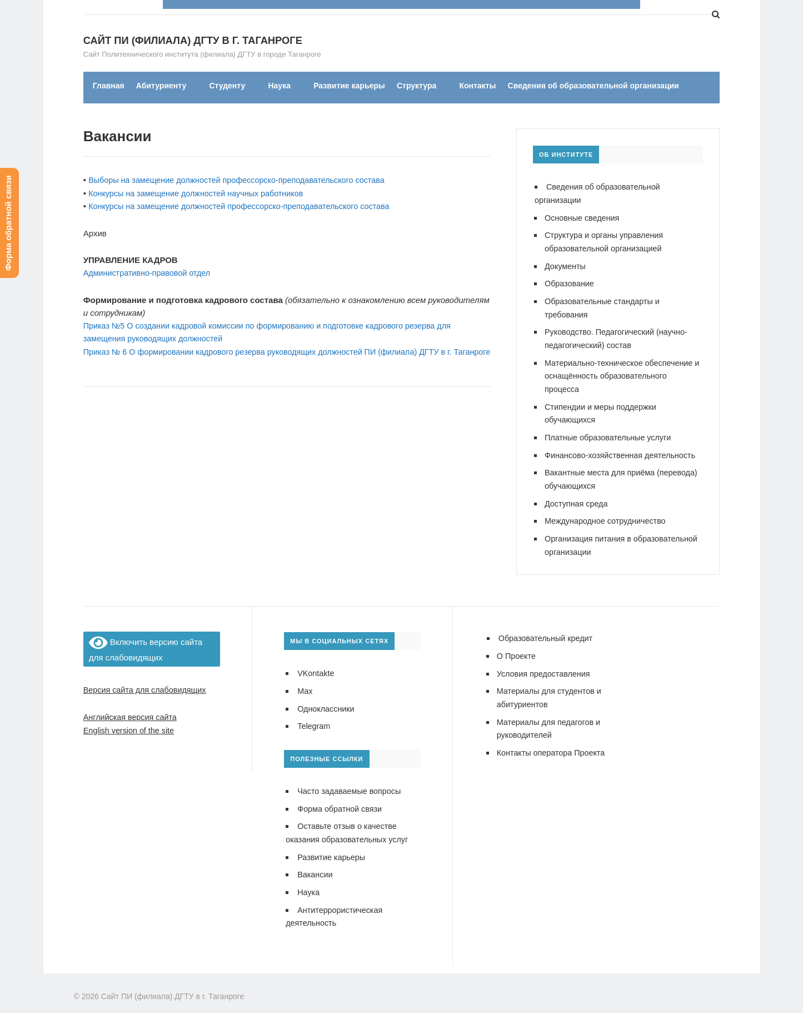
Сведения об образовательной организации (593, 86)
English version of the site (130, 721)
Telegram (314, 717)
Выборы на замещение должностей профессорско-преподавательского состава (243, 180)
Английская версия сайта (132, 708)
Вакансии (315, 863)
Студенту (227, 86)
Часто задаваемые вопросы (351, 781)
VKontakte (316, 665)
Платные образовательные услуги (611, 432)
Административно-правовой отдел (149, 272)
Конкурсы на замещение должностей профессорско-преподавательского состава (245, 206)
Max (305, 682)
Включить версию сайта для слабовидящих (145, 640)
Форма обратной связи (341, 798)
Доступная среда (578, 496)
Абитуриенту (161, 86)
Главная (108, 86)
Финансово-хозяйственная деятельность (623, 449)
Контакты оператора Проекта (553, 742)
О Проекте (517, 647)
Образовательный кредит (547, 630)
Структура (416, 86)
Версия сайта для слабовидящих (147, 682)
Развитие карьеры (349, 86)
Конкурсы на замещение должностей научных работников (200, 193)
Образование (570, 282)
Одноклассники (327, 699)
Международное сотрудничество (608, 514)
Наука (279, 86)
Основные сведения (584, 217)
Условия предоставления (546, 664)
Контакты (477, 86)
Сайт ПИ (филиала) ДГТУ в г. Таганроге (173, 41)
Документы (566, 265)
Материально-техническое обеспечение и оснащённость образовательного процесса (622, 372)
